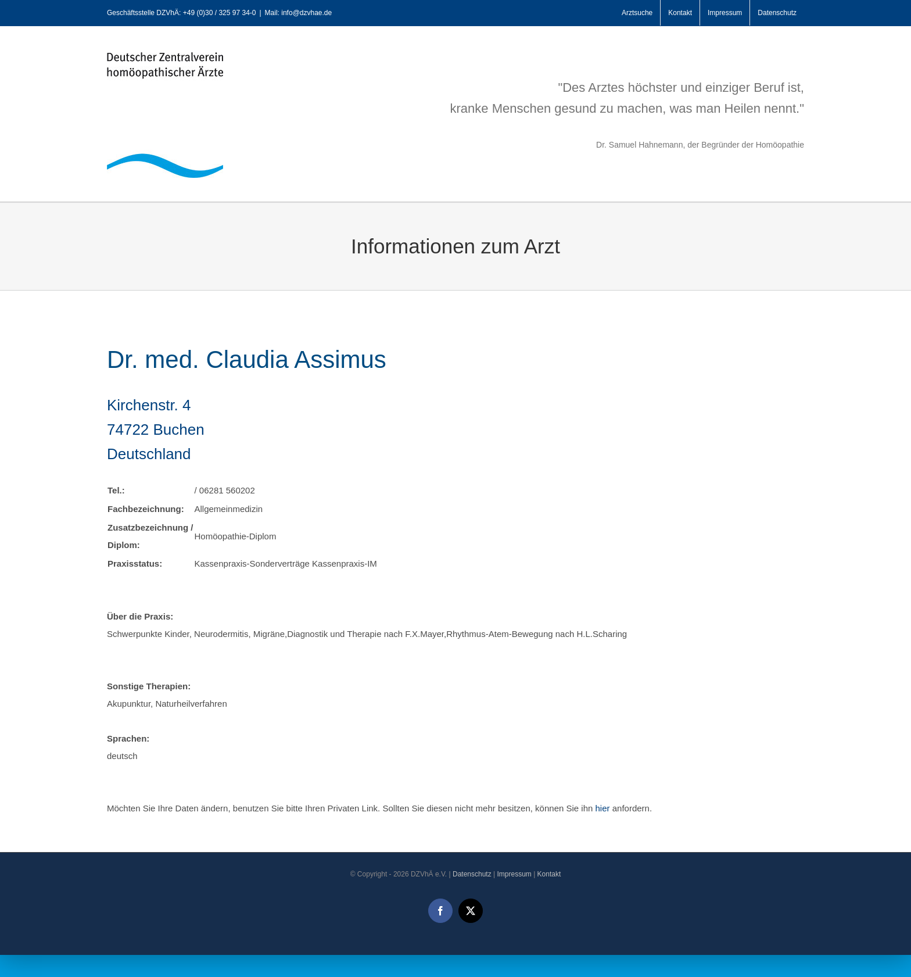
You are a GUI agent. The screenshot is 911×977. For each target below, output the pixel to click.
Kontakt (549, 874)
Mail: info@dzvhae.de (298, 13)
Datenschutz (472, 874)
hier (603, 808)
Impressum (514, 874)
